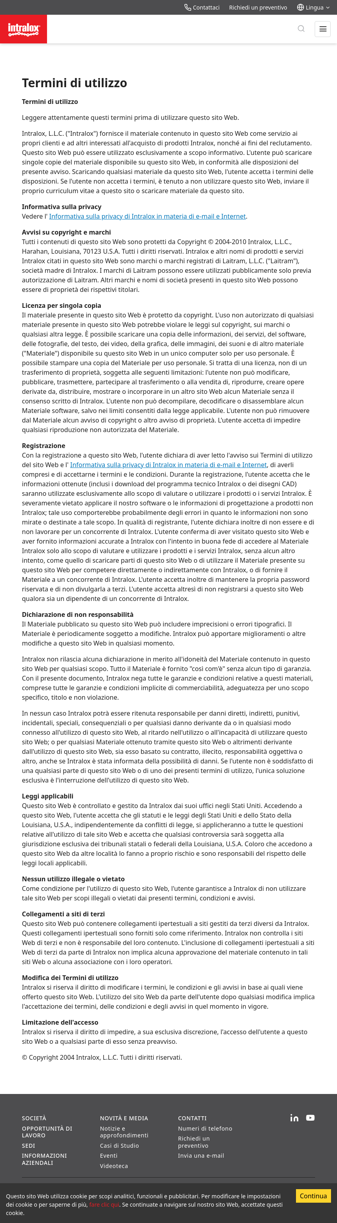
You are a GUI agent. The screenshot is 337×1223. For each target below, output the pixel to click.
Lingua (314, 7)
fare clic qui (104, 1204)
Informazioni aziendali (44, 1159)
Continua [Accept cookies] (313, 1196)
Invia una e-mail (201, 1155)
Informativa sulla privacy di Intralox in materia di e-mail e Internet (147, 216)
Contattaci (202, 7)
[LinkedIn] (294, 1118)
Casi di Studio (119, 1145)
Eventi (109, 1155)
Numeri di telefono (205, 1128)
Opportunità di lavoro (47, 1132)
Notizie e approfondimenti (124, 1132)
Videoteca (114, 1166)
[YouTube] (310, 1118)
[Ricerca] (301, 29)
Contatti (192, 1118)
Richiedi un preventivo (258, 7)
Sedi (28, 1145)
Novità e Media (124, 1118)
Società (34, 1118)
